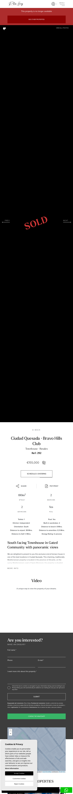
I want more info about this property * (22, 671)
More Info (13, 568)
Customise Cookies (19, 779)
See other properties (36, 19)
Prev (6, 221)
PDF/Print (51, 486)
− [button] (10, 734)
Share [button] (21, 486)
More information (12, 768)
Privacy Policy (16, 688)
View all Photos (62, 28)
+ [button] (10, 730)
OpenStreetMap (47, 772)
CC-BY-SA (62, 772)
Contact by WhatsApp (36, 716)
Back (36, 430)
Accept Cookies (19, 773)
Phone (10, 660)
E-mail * (41, 660)
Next (67, 221)
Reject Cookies (19, 784)
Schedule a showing (36, 473)
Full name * (11, 650)
